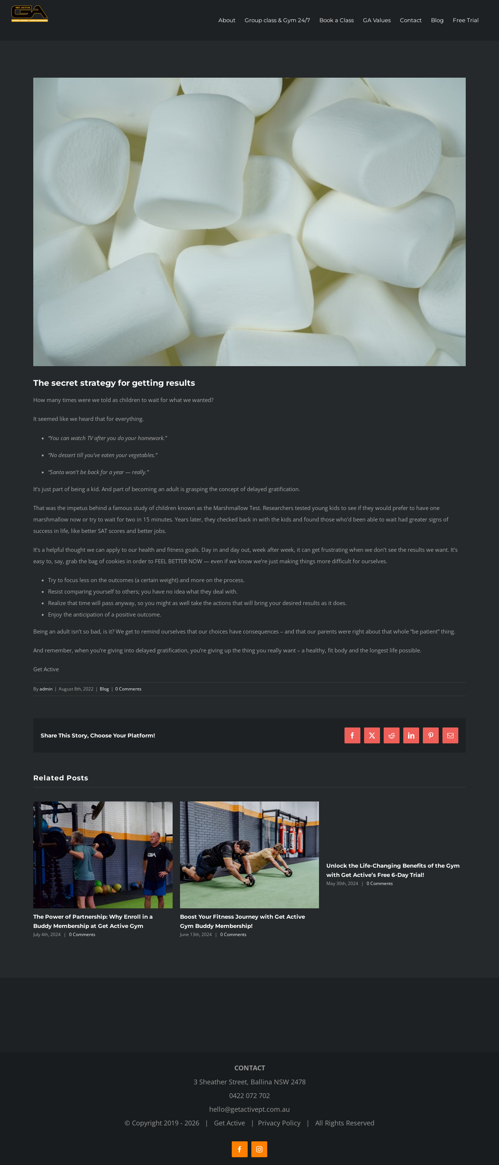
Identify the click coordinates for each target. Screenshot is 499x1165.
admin (46, 689)
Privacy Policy (279, 1122)
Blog (104, 689)
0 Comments (128, 689)
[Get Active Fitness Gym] (249, 222)
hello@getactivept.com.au (249, 1109)
